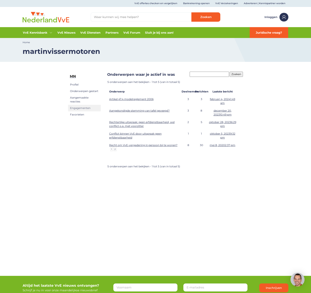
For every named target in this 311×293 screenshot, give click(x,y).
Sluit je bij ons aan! (159, 32)
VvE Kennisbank (37, 33)
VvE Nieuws (66, 32)
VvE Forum (131, 32)
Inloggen (276, 17)
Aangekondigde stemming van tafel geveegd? (139, 110)
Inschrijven (274, 288)
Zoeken (206, 17)
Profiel (74, 84)
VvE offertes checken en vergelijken (155, 3)
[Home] (46, 16)
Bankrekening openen (196, 3)
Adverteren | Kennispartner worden (264, 3)
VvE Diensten (90, 32)
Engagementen (80, 108)
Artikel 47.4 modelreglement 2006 (131, 99)
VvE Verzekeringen (226, 3)
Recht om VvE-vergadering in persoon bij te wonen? (143, 145)
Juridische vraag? (269, 32)
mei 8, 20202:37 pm (222, 145)
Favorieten (77, 114)
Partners (112, 32)
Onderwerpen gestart (84, 91)
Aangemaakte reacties (79, 99)
